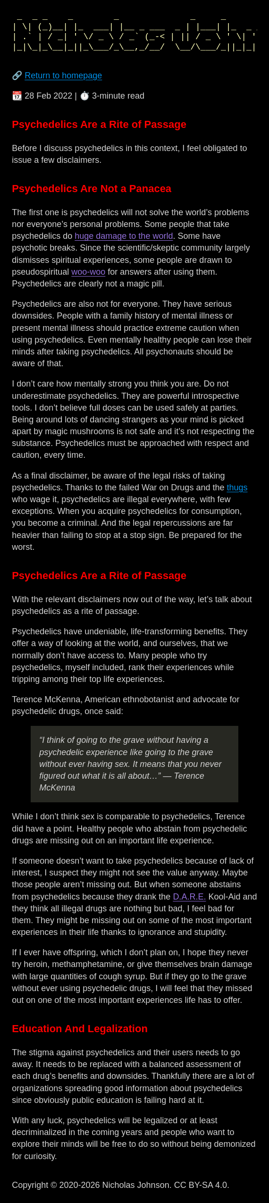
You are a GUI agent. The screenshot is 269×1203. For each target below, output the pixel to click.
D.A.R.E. (189, 896)
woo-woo (88, 272)
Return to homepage (63, 75)
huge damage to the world (124, 236)
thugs (237, 487)
